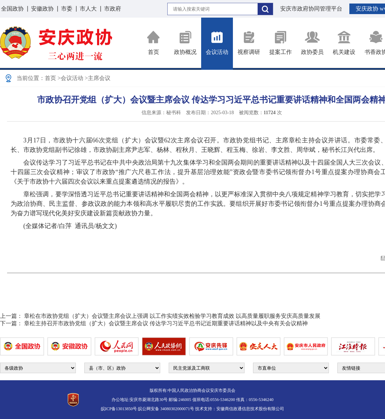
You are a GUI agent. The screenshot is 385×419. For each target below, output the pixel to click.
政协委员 (312, 43)
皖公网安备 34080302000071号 (166, 408)
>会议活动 (70, 78)
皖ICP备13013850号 (119, 408)
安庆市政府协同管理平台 (311, 9)
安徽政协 (42, 9)
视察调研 (248, 43)
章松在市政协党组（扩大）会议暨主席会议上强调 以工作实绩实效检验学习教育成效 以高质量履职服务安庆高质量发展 (172, 316)
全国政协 (12, 9)
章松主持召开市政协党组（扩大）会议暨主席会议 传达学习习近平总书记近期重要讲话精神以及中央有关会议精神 (166, 323)
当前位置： (31, 78)
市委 (66, 9)
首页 (153, 43)
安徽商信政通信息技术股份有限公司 (250, 408)
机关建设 (344, 43)
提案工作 (280, 43)
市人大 (88, 9)
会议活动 (217, 43)
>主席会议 (97, 78)
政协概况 (185, 43)
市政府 (112, 9)
